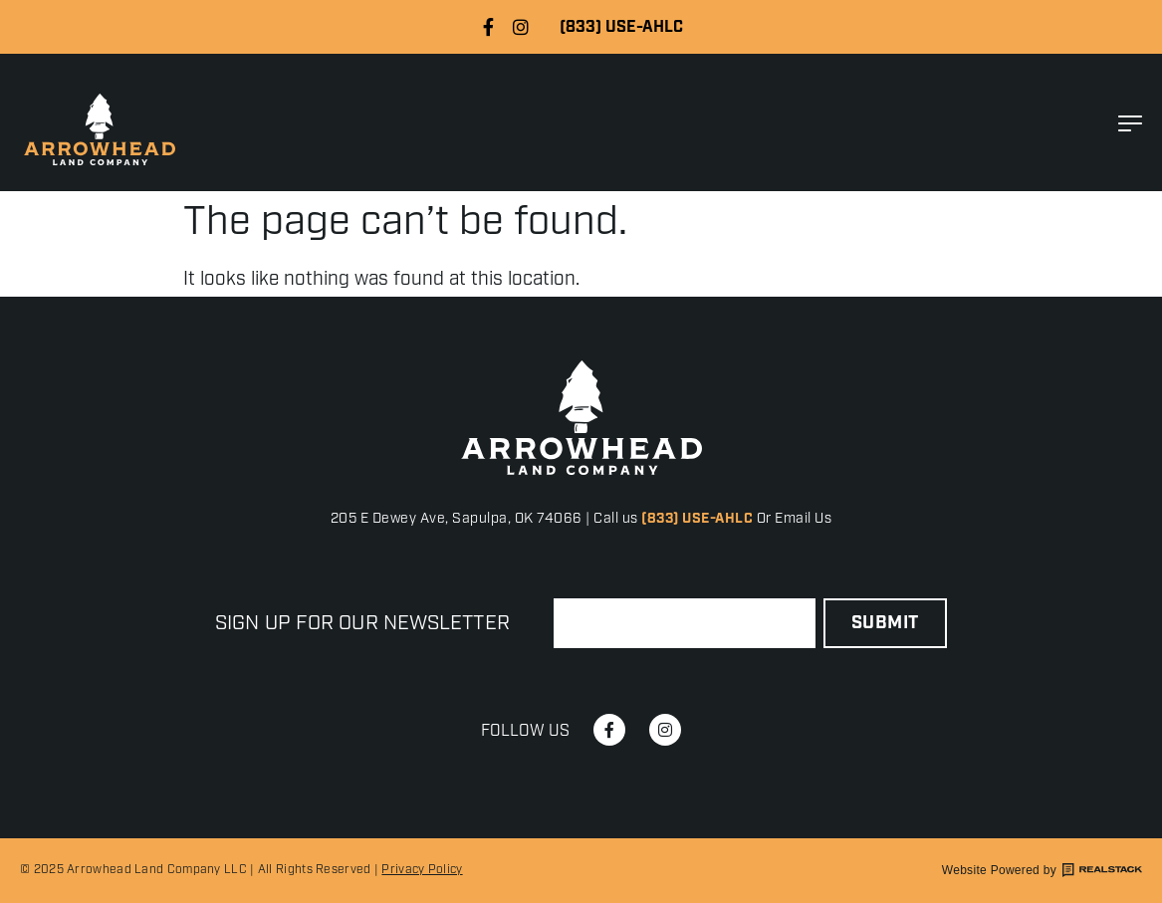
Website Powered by (1042, 870)
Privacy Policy (421, 869)
